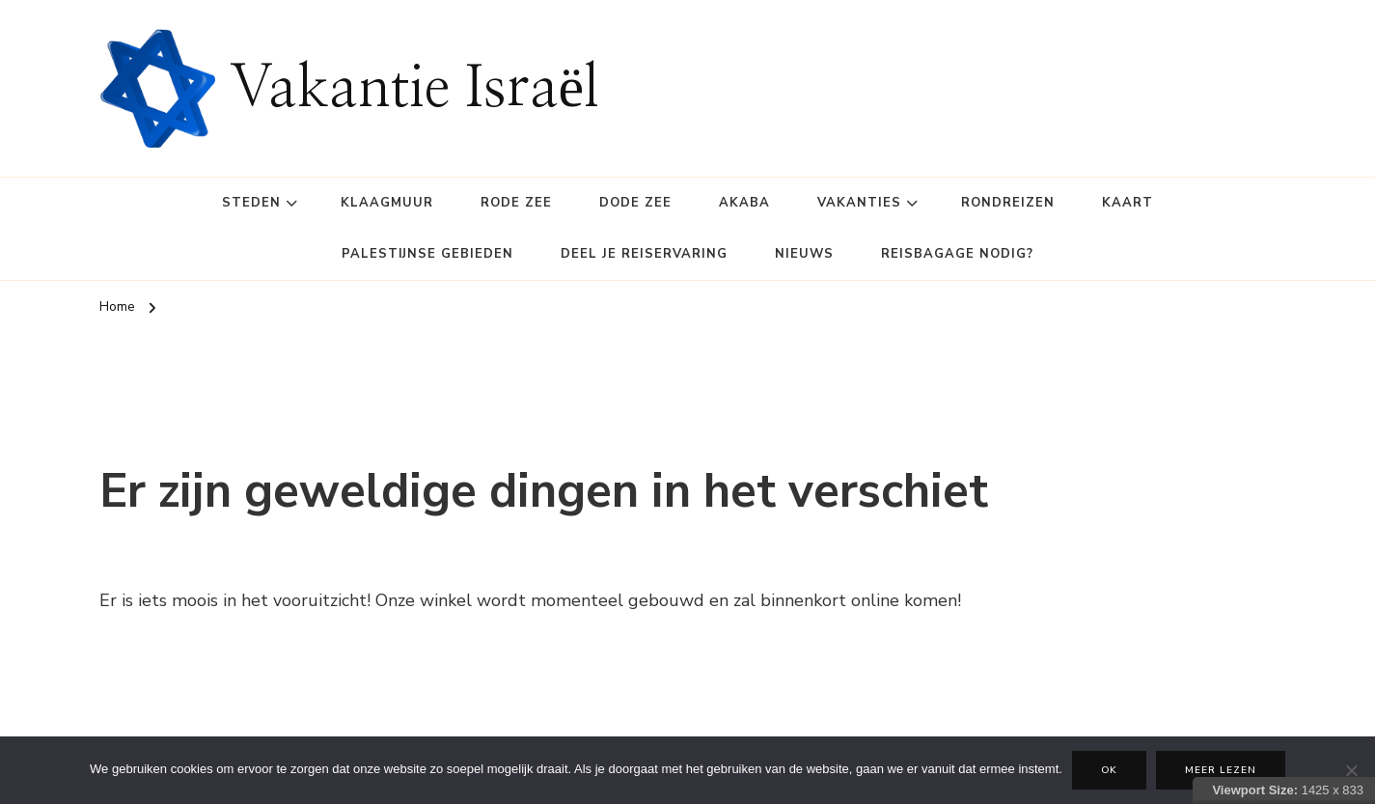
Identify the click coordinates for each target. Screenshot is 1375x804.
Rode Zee (516, 202)
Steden (251, 202)
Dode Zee (635, 202)
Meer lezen (1220, 770)
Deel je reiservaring (644, 254)
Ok (1109, 770)
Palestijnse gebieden (427, 254)
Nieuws (804, 254)
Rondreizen (1008, 202)
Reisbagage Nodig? (957, 254)
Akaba (744, 202)
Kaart (1127, 202)
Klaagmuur (387, 202)
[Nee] (1351, 770)
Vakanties (859, 202)
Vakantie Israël (415, 89)
